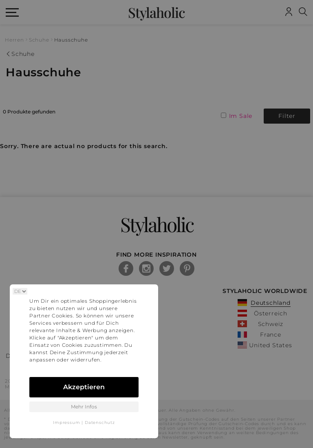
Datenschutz (100, 422)
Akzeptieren (84, 387)
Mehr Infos (84, 407)
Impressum (66, 422)
